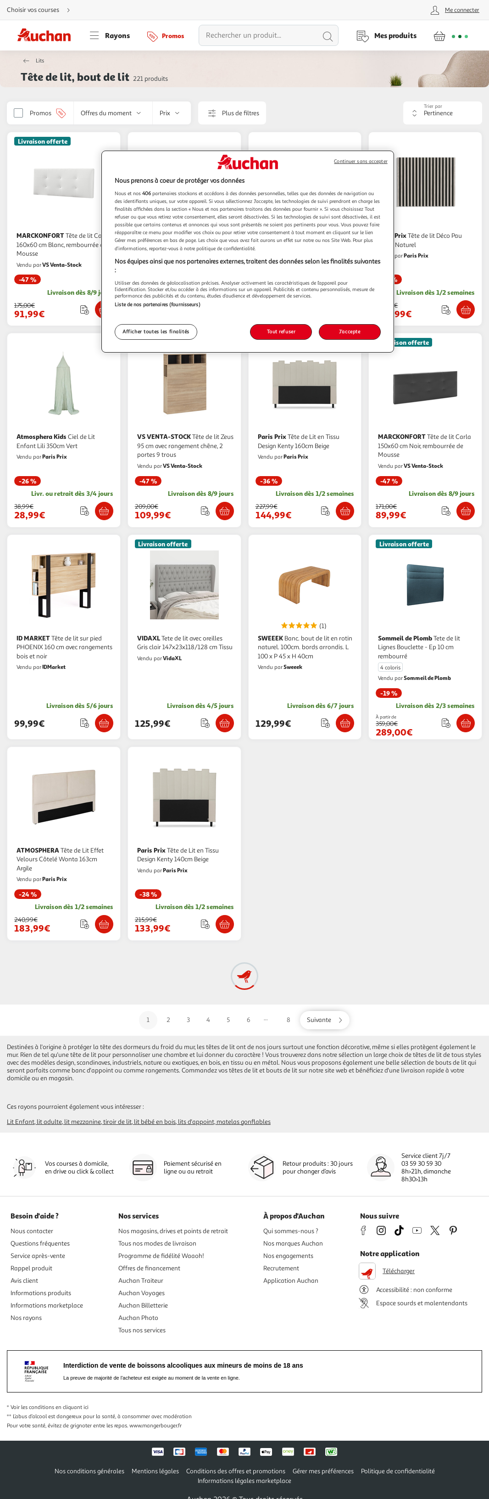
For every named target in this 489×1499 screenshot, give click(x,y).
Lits (40, 60)
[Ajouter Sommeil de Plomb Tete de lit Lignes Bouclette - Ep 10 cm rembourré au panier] (465, 723)
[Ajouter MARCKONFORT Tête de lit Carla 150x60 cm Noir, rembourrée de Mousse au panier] (465, 511)
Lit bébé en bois (155, 1122)
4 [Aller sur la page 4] (208, 1020)
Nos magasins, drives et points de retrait (173, 1231)
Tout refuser (281, 331)
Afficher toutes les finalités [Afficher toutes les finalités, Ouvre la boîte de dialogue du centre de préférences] (155, 331)
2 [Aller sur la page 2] (168, 1020)
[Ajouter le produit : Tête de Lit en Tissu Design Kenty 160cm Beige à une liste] (325, 511)
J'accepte (349, 331)
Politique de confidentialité (398, 1471)
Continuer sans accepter (360, 161)
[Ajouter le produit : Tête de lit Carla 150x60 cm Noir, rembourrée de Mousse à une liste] (446, 511)
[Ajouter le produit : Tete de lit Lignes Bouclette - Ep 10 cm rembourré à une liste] (446, 723)
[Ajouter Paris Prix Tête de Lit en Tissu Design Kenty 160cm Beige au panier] (345, 511)
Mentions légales (155, 1471)
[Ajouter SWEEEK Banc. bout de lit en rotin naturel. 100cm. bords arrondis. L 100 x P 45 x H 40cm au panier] (345, 723)
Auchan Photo (138, 1318)
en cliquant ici (72, 1407)
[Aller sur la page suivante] (325, 1020)
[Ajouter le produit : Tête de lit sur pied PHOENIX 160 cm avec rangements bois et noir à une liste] (85, 723)
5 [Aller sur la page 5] (228, 1020)
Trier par (433, 106)
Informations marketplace (47, 1305)
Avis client (24, 1281)
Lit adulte (49, 1122)
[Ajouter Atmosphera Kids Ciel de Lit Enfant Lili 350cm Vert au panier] (104, 511)
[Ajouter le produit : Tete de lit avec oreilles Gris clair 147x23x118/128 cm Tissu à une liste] (205, 723)
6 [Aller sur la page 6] (248, 1020)
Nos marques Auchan (293, 1243)
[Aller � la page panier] (450, 35)
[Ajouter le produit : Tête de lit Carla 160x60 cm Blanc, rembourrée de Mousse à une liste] (85, 310)
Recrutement (281, 1268)
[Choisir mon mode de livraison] (42, 10)
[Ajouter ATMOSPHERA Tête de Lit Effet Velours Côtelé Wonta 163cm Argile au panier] (104, 924)
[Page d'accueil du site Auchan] (47, 35)
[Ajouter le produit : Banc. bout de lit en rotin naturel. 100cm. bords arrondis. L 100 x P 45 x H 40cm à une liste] (325, 723)
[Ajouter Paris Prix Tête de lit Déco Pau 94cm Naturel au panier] (465, 309)
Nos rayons (26, 1318)
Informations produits (41, 1293)
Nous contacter (32, 1231)
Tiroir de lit (117, 1122)
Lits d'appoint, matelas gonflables (224, 1122)
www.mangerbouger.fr (155, 1425)
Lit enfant (20, 1122)
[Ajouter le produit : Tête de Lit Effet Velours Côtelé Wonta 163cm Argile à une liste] (85, 924)
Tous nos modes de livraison (157, 1243)
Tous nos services (142, 1330)
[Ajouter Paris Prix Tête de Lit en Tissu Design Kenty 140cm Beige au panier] (225, 924)
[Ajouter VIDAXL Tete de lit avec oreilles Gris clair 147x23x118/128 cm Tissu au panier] (225, 723)
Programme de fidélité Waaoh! (161, 1256)
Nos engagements (288, 1256)
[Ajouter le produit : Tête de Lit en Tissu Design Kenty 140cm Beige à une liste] (205, 924)
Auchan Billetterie (143, 1305)
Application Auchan (290, 1281)
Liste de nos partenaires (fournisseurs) (157, 304)
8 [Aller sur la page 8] (288, 1020)
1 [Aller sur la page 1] (148, 1020)
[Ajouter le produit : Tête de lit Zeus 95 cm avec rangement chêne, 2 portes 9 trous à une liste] (205, 511)
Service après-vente (38, 1256)
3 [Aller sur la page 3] (188, 1020)
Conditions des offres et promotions (235, 1471)
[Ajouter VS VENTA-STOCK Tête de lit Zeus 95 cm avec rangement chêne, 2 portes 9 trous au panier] (225, 511)
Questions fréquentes (40, 1243)
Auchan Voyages (141, 1293)
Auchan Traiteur (140, 1281)
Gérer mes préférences (323, 1471)
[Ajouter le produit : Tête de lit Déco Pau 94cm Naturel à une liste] (446, 310)
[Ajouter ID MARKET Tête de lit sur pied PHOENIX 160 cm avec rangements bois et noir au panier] (104, 723)
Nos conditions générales (89, 1471)
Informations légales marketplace (244, 1481)
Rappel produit (31, 1268)
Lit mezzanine (82, 1122)
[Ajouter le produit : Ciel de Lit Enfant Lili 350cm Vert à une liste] (85, 511)
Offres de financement (149, 1268)
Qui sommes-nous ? (290, 1231)
